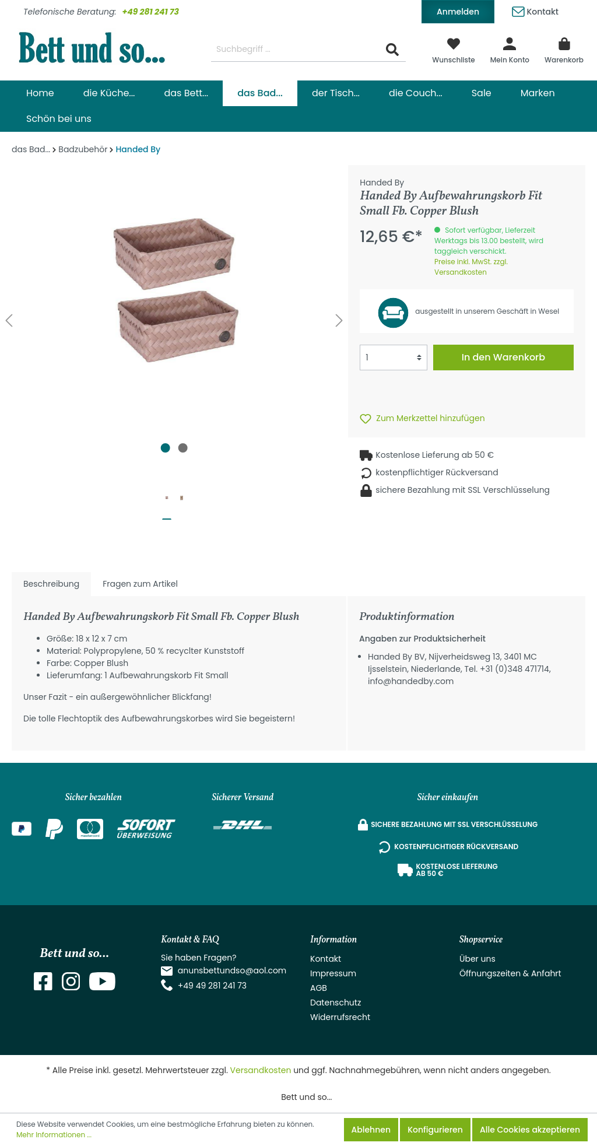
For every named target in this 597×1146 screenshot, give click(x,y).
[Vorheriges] (8, 320)
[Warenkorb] (564, 49)
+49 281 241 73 (150, 11)
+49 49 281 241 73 (212, 985)
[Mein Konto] (510, 49)
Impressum (333, 973)
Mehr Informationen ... (54, 1135)
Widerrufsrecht (340, 1017)
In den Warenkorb (503, 357)
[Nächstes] (339, 320)
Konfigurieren (435, 1130)
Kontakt (535, 9)
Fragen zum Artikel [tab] (140, 584)
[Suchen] (392, 50)
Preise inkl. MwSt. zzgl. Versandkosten (471, 267)
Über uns (477, 959)
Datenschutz (335, 1002)
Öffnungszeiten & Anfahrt (510, 973)
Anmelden (458, 11)
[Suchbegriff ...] (295, 50)
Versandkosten (261, 1070)
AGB (318, 988)
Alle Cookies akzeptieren (530, 1130)
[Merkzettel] (453, 49)
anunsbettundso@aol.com (232, 970)
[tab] (51, 584)
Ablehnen (371, 1130)
